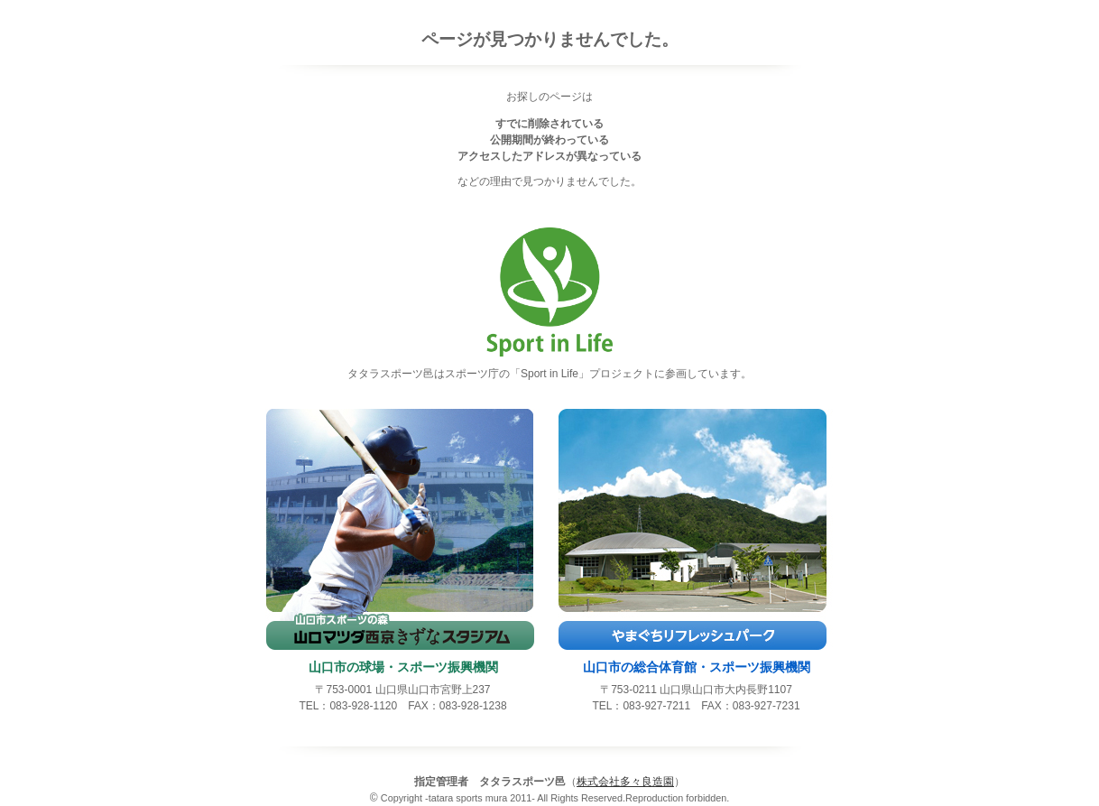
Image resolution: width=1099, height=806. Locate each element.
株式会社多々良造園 (625, 781)
